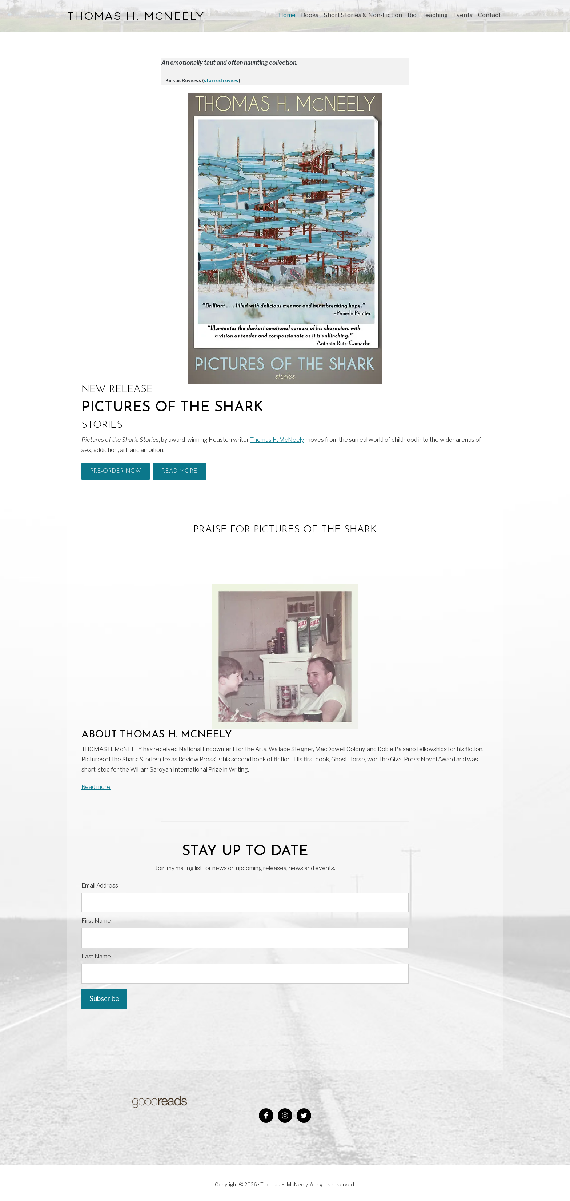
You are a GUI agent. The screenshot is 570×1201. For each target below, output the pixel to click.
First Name (96, 920)
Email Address (99, 885)
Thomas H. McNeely (277, 439)
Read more (96, 787)
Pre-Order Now (115, 471)
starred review (221, 80)
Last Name (96, 956)
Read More (179, 471)
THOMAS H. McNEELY (135, 15)
